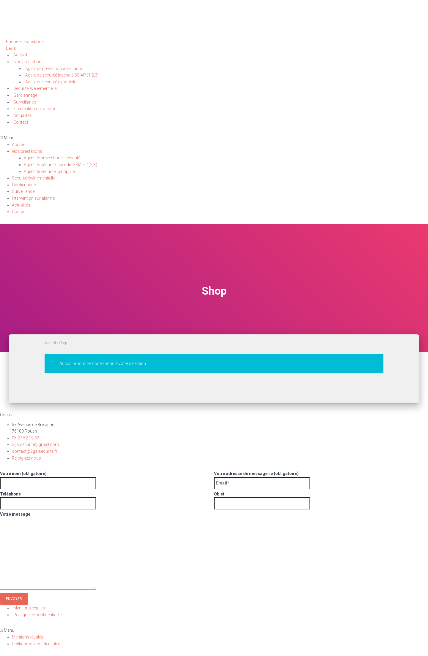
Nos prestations (28, 61)
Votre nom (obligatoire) (105, 480)
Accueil (20, 55)
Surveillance (24, 102)
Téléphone (105, 500)
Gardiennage (25, 95)
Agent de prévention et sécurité (53, 68)
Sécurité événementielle (34, 88)
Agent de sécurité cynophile (50, 82)
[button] (11, 48)
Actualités (22, 115)
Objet (319, 500)
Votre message (212, 552)
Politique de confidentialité (37, 614)
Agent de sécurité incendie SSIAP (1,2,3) (62, 75)
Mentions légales (29, 608)
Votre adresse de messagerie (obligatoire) (319, 480)
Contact (20, 122)
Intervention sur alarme (34, 108)
